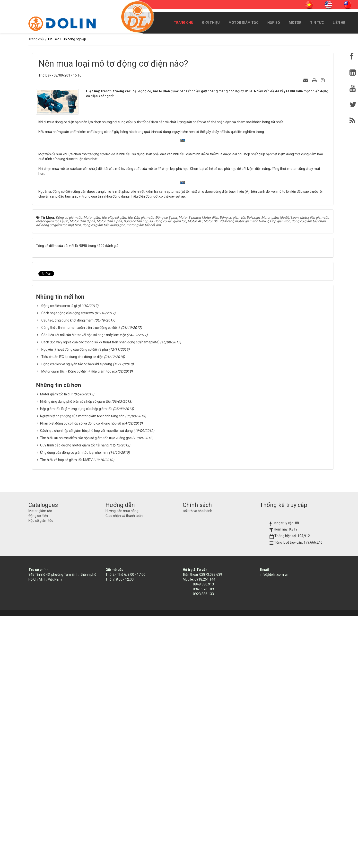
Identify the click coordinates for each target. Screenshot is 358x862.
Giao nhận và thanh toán (124, 762)
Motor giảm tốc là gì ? (56, 640)
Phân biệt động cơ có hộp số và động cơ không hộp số (80, 669)
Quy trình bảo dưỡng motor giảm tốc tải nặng (74, 691)
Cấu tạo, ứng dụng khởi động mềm (67, 566)
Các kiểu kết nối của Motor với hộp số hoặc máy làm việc (83, 581)
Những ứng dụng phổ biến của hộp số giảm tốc (75, 648)
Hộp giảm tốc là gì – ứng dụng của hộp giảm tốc (76, 655)
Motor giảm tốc (243, 23)
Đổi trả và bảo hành (197, 757)
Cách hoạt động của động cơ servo (67, 559)
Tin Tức (317, 23)
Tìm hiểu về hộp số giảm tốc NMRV (66, 706)
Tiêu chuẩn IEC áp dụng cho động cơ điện (72, 603)
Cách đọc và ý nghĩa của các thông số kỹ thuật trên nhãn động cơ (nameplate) (100, 588)
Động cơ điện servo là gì (59, 552)
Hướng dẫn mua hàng (122, 757)
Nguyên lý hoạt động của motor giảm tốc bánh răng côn (82, 662)
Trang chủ (183, 23)
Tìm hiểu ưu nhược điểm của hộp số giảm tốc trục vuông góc (85, 684)
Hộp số (273, 23)
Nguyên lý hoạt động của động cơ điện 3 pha (74, 596)
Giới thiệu (211, 23)
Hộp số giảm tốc (40, 767)
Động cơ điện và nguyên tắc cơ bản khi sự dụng (76, 610)
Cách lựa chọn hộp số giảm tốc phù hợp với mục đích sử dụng (86, 677)
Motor (295, 23)
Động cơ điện (38, 762)
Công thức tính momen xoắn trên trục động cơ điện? (80, 574)
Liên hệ (339, 23)
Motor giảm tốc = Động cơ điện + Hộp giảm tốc (76, 617)
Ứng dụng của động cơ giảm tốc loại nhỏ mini (74, 699)
